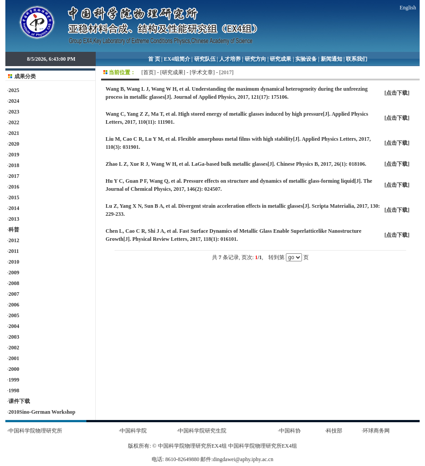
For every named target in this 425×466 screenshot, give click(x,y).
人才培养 (230, 59)
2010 (13, 262)
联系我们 (356, 59)
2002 (13, 347)
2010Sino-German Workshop (41, 412)
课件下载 (19, 401)
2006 (13, 305)
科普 (13, 230)
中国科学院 (133, 431)
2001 (13, 358)
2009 (13, 272)
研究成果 (280, 59)
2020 (13, 144)
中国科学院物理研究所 (35, 431)
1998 (13, 390)
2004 (13, 326)
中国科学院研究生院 (202, 431)
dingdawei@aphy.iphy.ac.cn (243, 459)
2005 (13, 315)
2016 (13, 187)
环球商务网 (376, 431)
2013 (13, 219)
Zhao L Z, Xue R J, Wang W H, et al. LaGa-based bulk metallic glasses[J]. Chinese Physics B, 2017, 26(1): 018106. (236, 164)
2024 (13, 101)
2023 (13, 112)
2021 (13, 133)
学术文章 (202, 72)
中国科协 (290, 431)
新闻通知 (331, 59)
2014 (13, 208)
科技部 (334, 431)
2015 (13, 197)
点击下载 (397, 93)
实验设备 (306, 59)
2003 (13, 337)
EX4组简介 (177, 59)
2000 (13, 369)
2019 (13, 154)
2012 (13, 240)
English (408, 7)
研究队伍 (205, 59)
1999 (13, 380)
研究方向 (255, 59)
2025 (13, 90)
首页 (148, 72)
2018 (13, 165)
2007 (13, 294)
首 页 (154, 59)
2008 (13, 283)
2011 (13, 251)
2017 (13, 176)
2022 (13, 122)
